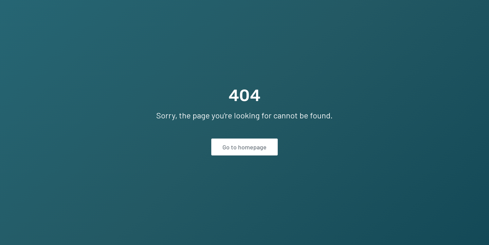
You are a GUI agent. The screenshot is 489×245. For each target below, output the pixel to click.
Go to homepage (244, 147)
